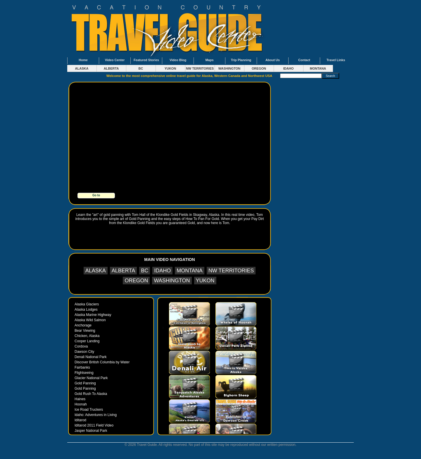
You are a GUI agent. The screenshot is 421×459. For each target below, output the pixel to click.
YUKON (170, 68)
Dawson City (84, 352)
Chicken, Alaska (87, 336)
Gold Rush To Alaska (91, 394)
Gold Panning (85, 383)
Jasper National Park (91, 431)
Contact (304, 60)
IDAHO (288, 68)
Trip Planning (241, 60)
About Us (272, 60)
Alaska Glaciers (87, 304)
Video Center (115, 60)
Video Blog (178, 60)
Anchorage (83, 325)
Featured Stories (146, 60)
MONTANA (318, 68)
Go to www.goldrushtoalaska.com (97, 196)
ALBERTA (111, 68)
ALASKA (82, 68)
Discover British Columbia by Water (102, 362)
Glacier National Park (91, 378)
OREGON (259, 68)
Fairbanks (82, 367)
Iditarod (80, 420)
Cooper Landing (87, 341)
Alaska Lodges (86, 309)
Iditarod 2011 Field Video (94, 425)
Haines (80, 399)
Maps (209, 60)
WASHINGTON (229, 68)
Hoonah (81, 404)
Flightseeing (84, 373)
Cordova (81, 346)
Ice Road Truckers (89, 410)
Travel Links (336, 60)
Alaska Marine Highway (93, 315)
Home (83, 60)
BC (141, 68)
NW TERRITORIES (200, 68)
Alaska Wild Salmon (90, 320)
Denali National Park (90, 357)
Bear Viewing (85, 331)
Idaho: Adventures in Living (96, 415)
